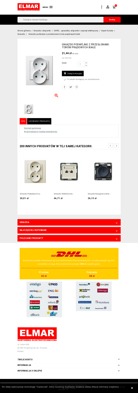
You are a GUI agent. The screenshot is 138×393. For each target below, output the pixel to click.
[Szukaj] (69, 20)
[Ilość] (81, 64)
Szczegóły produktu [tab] (39, 121)
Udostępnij (64, 87)
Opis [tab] (23, 121)
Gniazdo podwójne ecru (30, 194)
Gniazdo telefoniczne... (64, 194)
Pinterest (76, 87)
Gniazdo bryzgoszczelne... (99, 194)
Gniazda (24, 222)
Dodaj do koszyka (73, 73)
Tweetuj (70, 87)
